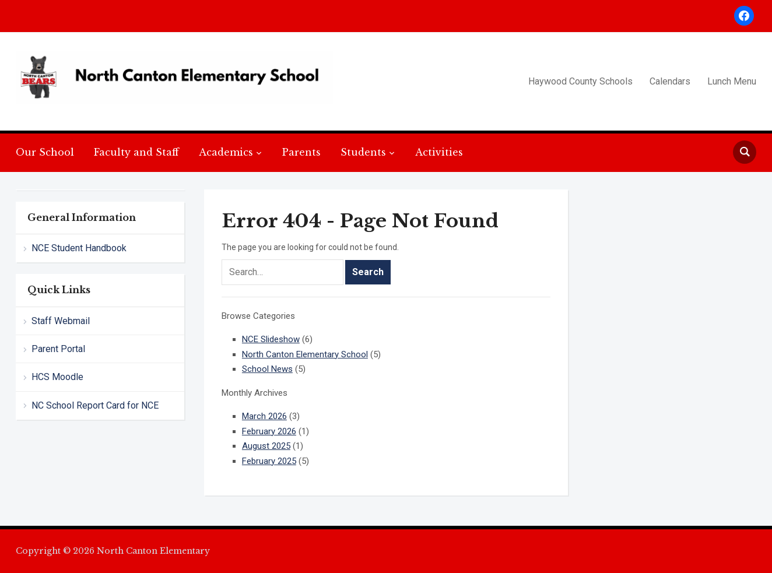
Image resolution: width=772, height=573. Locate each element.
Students (363, 152)
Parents (301, 152)
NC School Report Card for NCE (95, 405)
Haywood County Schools (580, 81)
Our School (45, 152)
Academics (226, 152)
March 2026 (264, 416)
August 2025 (266, 446)
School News (267, 369)
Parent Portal (58, 348)
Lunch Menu (731, 81)
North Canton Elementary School (305, 354)
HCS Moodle (57, 376)
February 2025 (269, 461)
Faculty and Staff (136, 152)
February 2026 (269, 431)
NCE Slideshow (271, 339)
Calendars (670, 81)
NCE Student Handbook (79, 248)
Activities (439, 152)
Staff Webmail (60, 320)
